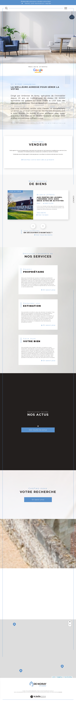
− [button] (70, 625)
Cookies (60, 692)
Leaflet (53, 677)
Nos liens (46, 692)
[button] (42, 226)
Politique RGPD (53, 692)
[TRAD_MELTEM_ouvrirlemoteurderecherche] (6, 8)
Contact (73, 199)
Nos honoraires (18, 692)
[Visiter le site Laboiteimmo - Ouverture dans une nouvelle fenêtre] (38, 699)
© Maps (59, 677)
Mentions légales (34, 692)
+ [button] (70, 622)
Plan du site (26, 692)
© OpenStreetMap (67, 677)
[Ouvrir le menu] (65, 8)
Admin (41, 692)
